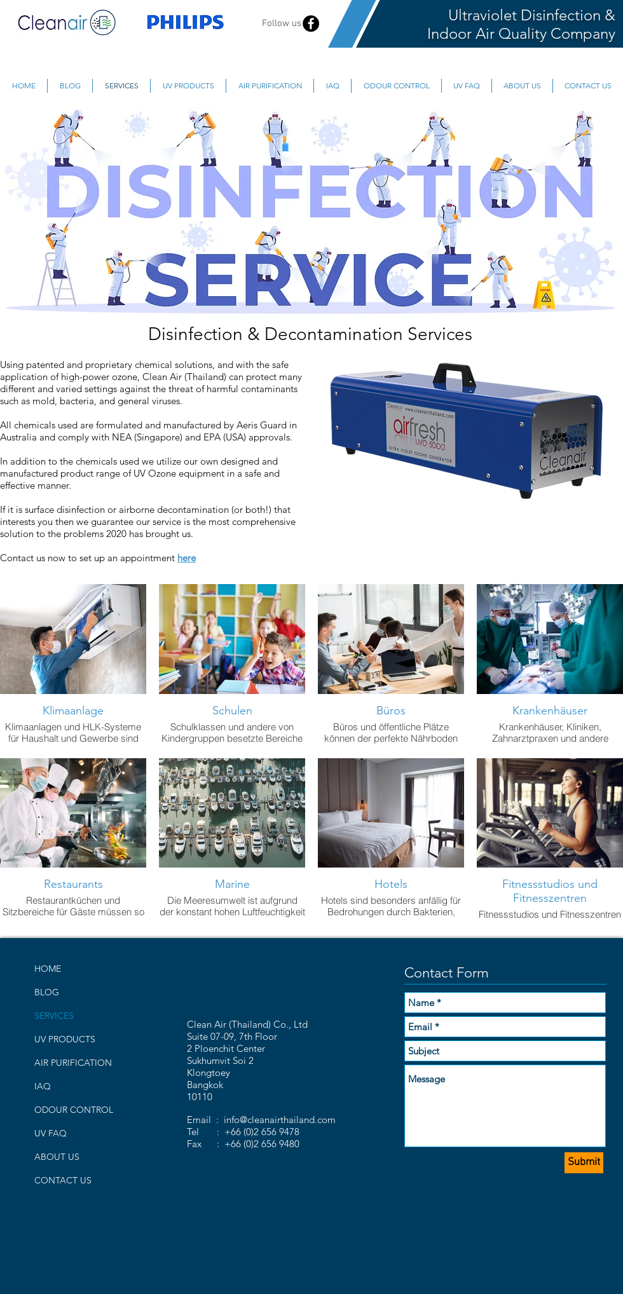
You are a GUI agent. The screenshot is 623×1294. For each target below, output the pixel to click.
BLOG (46, 992)
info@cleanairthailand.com (280, 1120)
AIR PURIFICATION (73, 1062)
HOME (47, 968)
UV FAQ (50, 1133)
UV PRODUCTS (64, 1039)
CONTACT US (63, 1180)
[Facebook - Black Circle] (311, 23)
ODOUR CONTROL (73, 1109)
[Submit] (584, 1162)
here (186, 558)
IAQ (42, 1086)
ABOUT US (56, 1156)
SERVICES (54, 1015)
